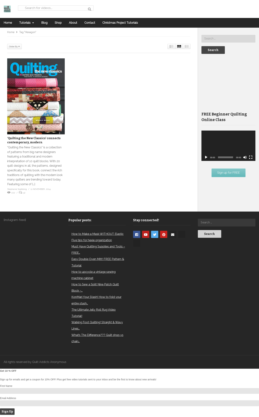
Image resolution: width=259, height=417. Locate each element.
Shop (58, 22)
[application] (228, 146)
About (73, 22)
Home (8, 22)
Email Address (8, 398)
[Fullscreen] (251, 157)
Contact (89, 22)
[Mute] (245, 157)
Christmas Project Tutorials (120, 22)
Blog (44, 22)
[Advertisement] (228, 82)
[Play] (206, 157)
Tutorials (26, 22)
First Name (6, 385)
